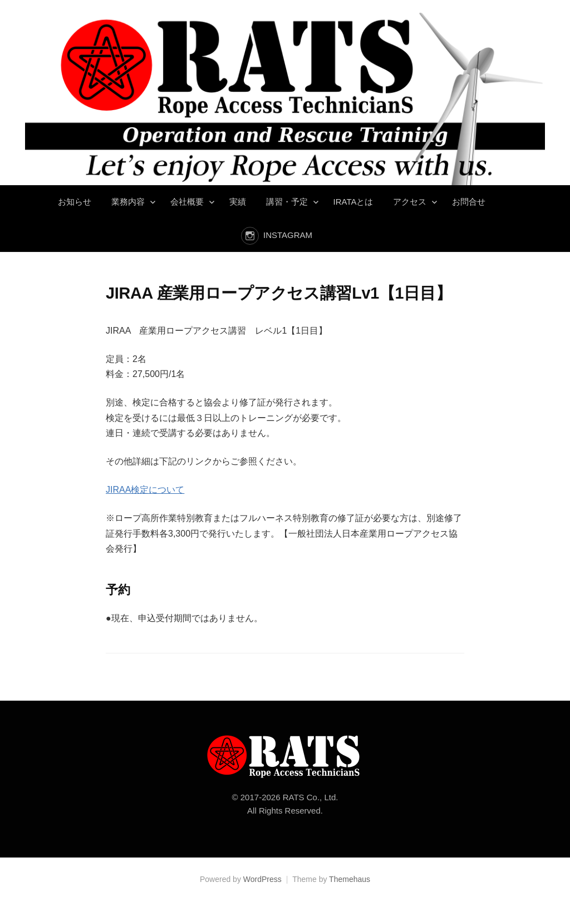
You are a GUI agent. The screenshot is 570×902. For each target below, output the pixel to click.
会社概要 (187, 201)
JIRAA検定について (145, 489)
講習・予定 (287, 201)
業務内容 (128, 201)
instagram (287, 235)
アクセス (409, 201)
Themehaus (349, 879)
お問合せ (468, 201)
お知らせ (74, 201)
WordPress (262, 879)
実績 (237, 201)
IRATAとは (353, 201)
